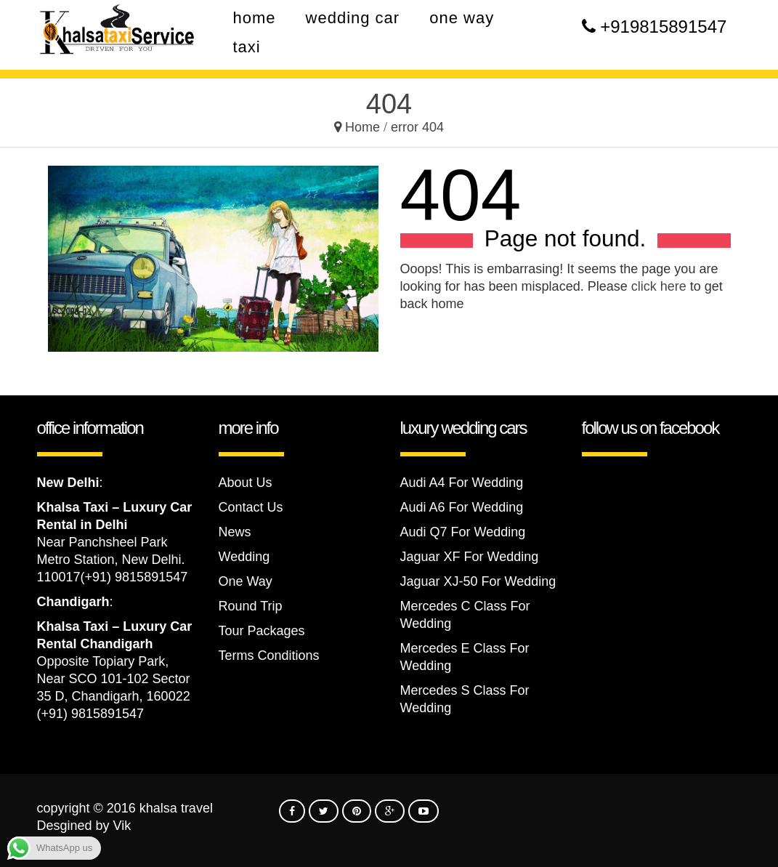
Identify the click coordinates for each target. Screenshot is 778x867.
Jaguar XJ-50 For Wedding (478, 581)
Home (362, 127)
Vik (122, 825)
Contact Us (251, 507)
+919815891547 (663, 26)
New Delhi (68, 482)
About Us (245, 482)
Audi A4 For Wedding (462, 482)
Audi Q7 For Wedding (463, 532)
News (235, 532)
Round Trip (251, 606)
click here (658, 286)
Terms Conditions (269, 655)
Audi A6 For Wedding (462, 507)
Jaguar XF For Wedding (469, 556)
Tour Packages (262, 631)
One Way (245, 581)
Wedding (244, 556)
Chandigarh (73, 601)
